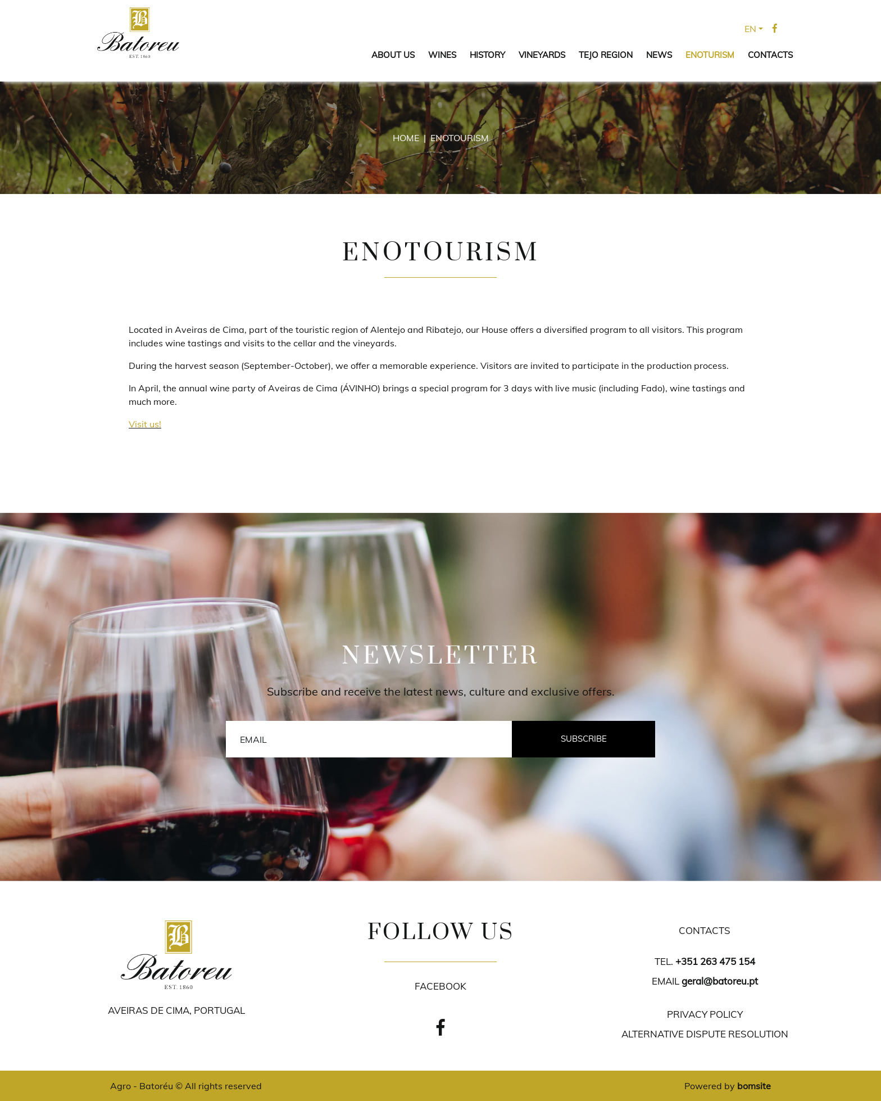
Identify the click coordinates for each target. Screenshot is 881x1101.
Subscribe (584, 738)
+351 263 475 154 (715, 961)
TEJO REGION (606, 54)
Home (406, 137)
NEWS (659, 54)
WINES (442, 54)
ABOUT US (393, 54)
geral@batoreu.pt (720, 981)
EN (750, 28)
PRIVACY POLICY (705, 1014)
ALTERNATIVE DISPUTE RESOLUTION (704, 1034)
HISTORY (487, 54)
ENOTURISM (709, 54)
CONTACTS (770, 54)
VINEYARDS (542, 54)
